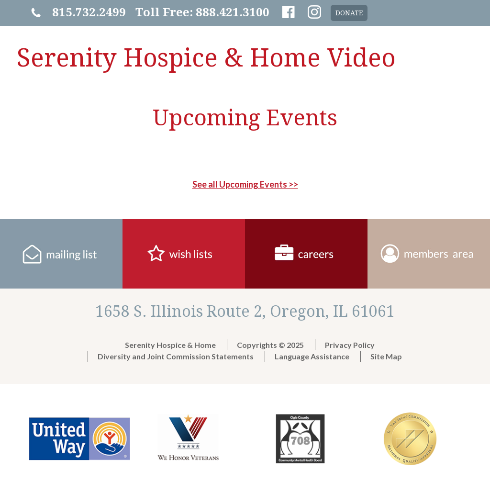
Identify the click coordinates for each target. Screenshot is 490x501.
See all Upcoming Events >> (245, 184)
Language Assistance (312, 356)
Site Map (386, 356)
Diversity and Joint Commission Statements (176, 356)
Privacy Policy (350, 344)
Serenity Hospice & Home (170, 344)
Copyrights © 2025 (270, 344)
